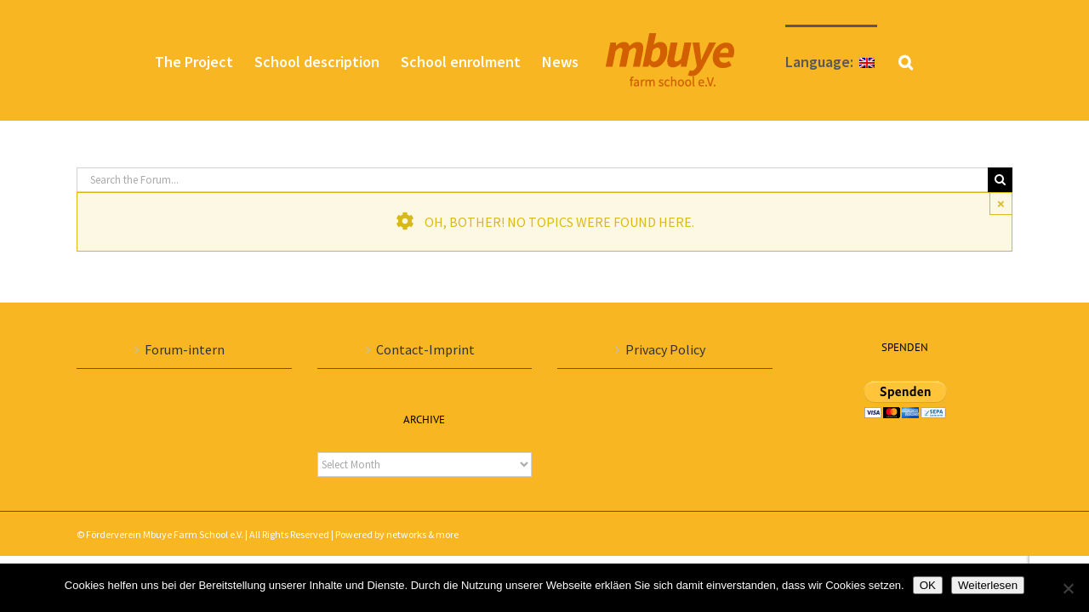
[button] (959, 60)
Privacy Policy (665, 349)
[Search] (1000, 179)
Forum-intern (185, 349)
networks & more (422, 534)
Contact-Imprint (425, 349)
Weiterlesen (988, 585)
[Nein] (1067, 588)
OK (928, 585)
